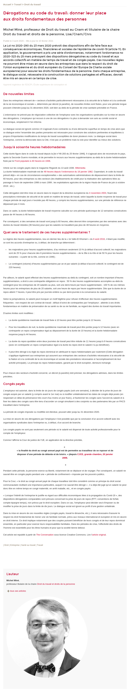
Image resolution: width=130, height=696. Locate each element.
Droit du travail (32, 4)
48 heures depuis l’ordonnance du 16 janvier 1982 (68, 171)
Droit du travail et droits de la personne (56, 584)
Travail (17, 4)
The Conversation (45, 534)
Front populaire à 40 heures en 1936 (32, 161)
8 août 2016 (99, 239)
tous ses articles (16, 591)
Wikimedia (80, 168)
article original (99, 534)
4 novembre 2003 (97, 193)
